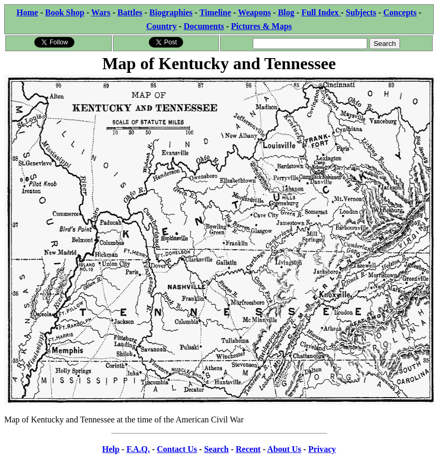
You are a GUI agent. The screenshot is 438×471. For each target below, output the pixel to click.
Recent (248, 449)
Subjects (361, 12)
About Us (284, 449)
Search (216, 449)
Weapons (254, 12)
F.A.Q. (138, 449)
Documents (204, 26)
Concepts (399, 12)
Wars (100, 12)
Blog (286, 12)
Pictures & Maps (261, 26)
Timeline (215, 12)
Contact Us (177, 449)
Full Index (321, 12)
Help (110, 449)
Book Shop (64, 12)
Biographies (171, 12)
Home (27, 12)
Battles (130, 12)
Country (161, 26)
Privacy (322, 449)
